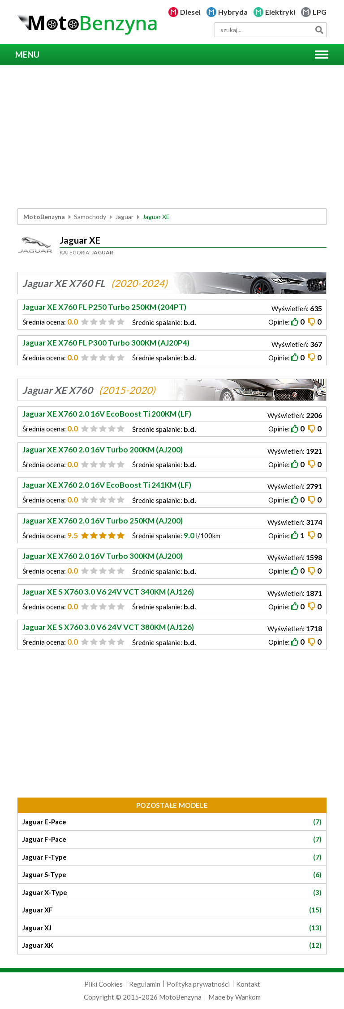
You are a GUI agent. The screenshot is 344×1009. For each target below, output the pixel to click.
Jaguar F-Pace (172, 839)
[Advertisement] (172, 136)
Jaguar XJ (172, 928)
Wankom (248, 997)
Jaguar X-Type (172, 892)
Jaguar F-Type (172, 857)
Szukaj (319, 29)
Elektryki (280, 12)
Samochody (90, 216)
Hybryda (233, 12)
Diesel (190, 12)
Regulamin (144, 984)
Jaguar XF (172, 910)
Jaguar (124, 216)
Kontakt (248, 984)
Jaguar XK (172, 945)
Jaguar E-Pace (172, 822)
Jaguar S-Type (172, 875)
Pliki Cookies (103, 984)
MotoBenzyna (44, 216)
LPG (320, 12)
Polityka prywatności (198, 984)
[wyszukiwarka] (271, 29)
